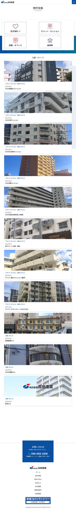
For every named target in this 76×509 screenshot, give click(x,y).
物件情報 (38, 476)
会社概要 (38, 486)
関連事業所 (38, 490)
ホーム (38, 472)
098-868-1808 (38, 453)
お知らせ (38, 483)
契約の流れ (38, 479)
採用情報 (38, 494)
